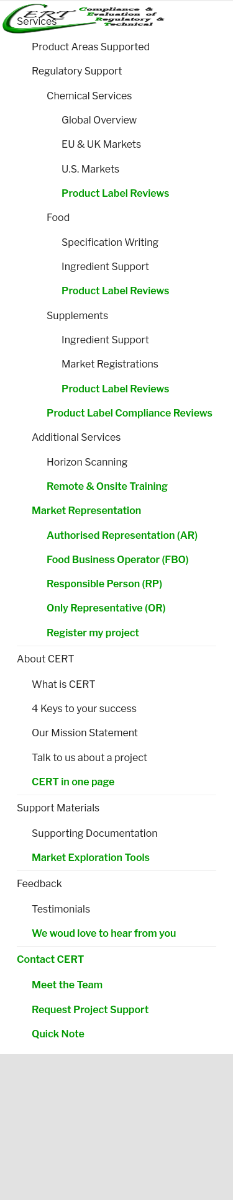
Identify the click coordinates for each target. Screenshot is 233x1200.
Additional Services (76, 437)
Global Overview (99, 120)
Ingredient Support (105, 267)
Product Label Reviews (115, 193)
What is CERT (63, 684)
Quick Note (58, 1034)
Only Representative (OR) (106, 608)
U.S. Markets (90, 169)
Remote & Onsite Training (107, 486)
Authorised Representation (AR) (122, 535)
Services (37, 21)
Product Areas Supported (91, 47)
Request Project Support (90, 1010)
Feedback (39, 884)
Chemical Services (89, 96)
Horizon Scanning (87, 462)
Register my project (93, 633)
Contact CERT (50, 959)
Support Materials (58, 808)
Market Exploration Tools (91, 858)
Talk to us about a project (89, 758)
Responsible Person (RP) (104, 584)
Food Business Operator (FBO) (118, 560)
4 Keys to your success (84, 709)
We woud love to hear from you (104, 933)
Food (58, 217)
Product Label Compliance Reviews (129, 413)
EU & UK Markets (101, 144)
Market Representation (86, 511)
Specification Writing (110, 242)
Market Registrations (110, 364)
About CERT (45, 659)
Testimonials (61, 909)
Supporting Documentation (94, 833)
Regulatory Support (77, 71)
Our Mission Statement (85, 733)
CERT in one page (73, 782)
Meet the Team (67, 985)
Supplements (77, 316)
